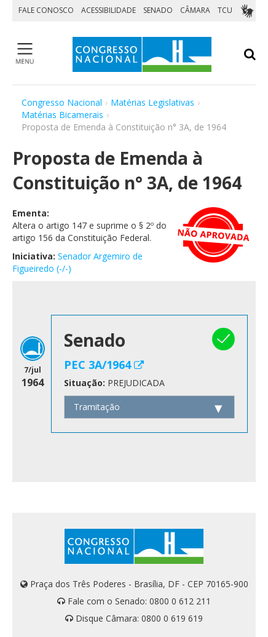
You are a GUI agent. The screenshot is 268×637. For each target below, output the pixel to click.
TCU (225, 10)
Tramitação (97, 407)
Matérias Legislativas (152, 102)
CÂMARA (195, 10)
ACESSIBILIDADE (108, 10)
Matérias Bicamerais (62, 115)
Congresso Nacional (62, 102)
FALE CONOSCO (46, 10)
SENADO (158, 10)
